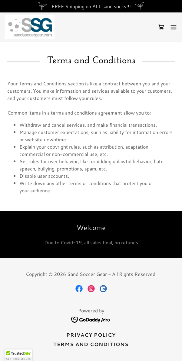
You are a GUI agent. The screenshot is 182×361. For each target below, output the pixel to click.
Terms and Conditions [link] (91, 344)
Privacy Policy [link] (91, 334)
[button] (173, 27)
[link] (30, 27)
